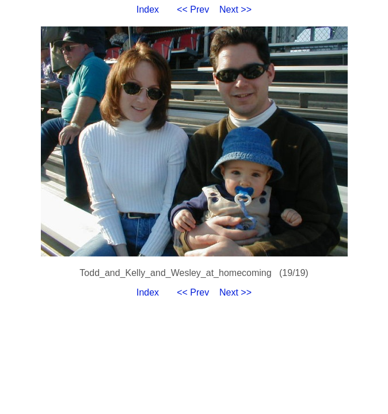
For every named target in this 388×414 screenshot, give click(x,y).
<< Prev (193, 9)
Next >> (235, 9)
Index (147, 9)
